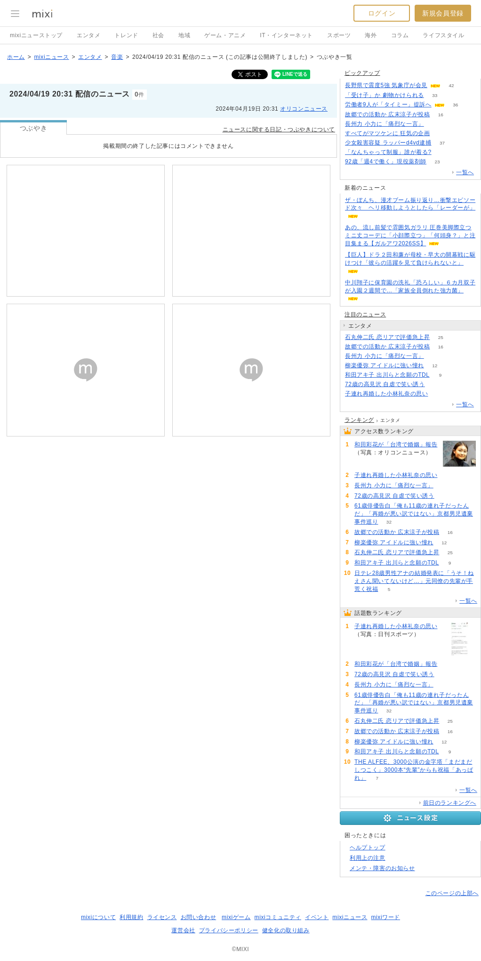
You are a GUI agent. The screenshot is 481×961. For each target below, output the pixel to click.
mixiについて (98, 917)
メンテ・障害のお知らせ (382, 868)
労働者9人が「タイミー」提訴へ (388, 104)
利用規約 (131, 917)
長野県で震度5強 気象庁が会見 (386, 85)
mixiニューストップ (36, 35)
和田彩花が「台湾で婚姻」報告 (395, 444)
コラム (400, 35)
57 (434, 124)
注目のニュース (365, 314)
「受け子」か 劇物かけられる (384, 95)
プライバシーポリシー (228, 930)
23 (437, 161)
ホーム (16, 57)
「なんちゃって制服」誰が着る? (388, 152)
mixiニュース (51, 57)
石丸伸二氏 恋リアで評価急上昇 (387, 337)
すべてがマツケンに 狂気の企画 (387, 133)
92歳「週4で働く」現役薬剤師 (385, 161)
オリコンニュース (304, 108)
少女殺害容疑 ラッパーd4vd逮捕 (388, 142)
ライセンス (162, 917)
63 (440, 133)
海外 (371, 35)
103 (439, 393)
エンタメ (88, 35)
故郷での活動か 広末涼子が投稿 (387, 114)
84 (365, 460)
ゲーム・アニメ (225, 35)
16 (440, 114)
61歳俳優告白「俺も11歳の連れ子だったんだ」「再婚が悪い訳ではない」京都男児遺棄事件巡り (413, 513)
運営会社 (183, 930)
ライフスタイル (443, 35)
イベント (317, 917)
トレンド (126, 35)
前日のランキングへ (449, 802)
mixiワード (385, 917)
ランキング (359, 420)
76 (435, 384)
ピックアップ (362, 73)
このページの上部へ (452, 893)
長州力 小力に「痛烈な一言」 (384, 124)
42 (451, 85)
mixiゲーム (236, 917)
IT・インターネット (286, 35)
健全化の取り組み (286, 930)
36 (455, 104)
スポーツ (339, 35)
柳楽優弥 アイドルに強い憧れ (384, 365)
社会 (158, 35)
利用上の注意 (367, 858)
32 (389, 522)
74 (442, 152)
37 (442, 142)
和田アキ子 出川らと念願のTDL (387, 374)
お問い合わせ (198, 917)
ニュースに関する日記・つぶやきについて (279, 129)
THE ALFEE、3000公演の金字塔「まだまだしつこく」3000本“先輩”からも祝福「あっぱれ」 (413, 770)
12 (434, 365)
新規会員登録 (443, 13)
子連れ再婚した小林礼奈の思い (386, 393)
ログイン (381, 13)
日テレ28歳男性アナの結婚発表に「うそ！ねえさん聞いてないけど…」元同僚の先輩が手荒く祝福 (414, 581)
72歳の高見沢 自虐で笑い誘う (385, 384)
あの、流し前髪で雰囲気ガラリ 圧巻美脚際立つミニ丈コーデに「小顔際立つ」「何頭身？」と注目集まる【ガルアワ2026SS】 (410, 235)
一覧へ (465, 172)
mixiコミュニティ (278, 917)
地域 (184, 35)
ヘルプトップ (367, 847)
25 (440, 337)
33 (434, 95)
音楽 (117, 57)
